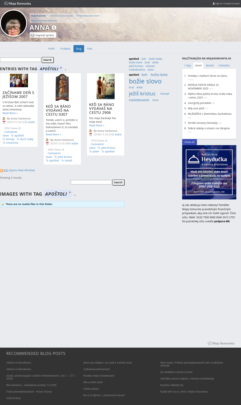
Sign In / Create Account (226, 3)
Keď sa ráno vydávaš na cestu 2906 (99, 108)
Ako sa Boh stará (93, 382)
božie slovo (135, 62)
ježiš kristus (64, 157)
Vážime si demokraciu (18, 362)
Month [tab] (210, 65)
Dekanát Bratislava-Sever (87, 15)
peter (94, 151)
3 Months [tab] (224, 65)
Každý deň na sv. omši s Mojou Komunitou (184, 391)
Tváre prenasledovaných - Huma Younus (29, 391)
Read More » (10, 113)
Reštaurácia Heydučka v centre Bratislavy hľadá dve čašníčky (209, 172)
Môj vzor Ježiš (196, 108)
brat (147, 62)
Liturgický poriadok (199, 103)
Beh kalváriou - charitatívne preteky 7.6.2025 (31, 385)
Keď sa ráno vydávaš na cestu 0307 (57, 110)
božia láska (155, 58)
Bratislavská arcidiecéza (61, 15)
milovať (150, 66)
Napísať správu (42, 35)
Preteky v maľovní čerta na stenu (207, 75)
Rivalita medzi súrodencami (98, 375)
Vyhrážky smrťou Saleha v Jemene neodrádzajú (187, 378)
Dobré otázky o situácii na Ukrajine (209, 128)
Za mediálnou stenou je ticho (176, 372)
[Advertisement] (209, 285)
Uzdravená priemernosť (96, 369)
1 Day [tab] (187, 65)
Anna (40, 27)
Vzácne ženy (13, 398)
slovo (150, 69)
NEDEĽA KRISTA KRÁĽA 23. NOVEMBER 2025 (203, 86)
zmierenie (12, 142)
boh (144, 58)
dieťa (155, 62)
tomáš (67, 160)
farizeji (10, 139)
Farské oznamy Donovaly (203, 123)
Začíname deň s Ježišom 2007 (18, 94)
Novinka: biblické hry (171, 385)
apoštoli (19, 135)
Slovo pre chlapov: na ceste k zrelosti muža (107, 362)
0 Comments (12, 130)
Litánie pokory (91, 388)
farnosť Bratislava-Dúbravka (44, 20)
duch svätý (26, 139)
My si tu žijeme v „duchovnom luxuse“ (104, 395)
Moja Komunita (38, 15)
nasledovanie (137, 69)
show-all (189, 142)
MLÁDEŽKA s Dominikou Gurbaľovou (210, 113)
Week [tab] (198, 65)
